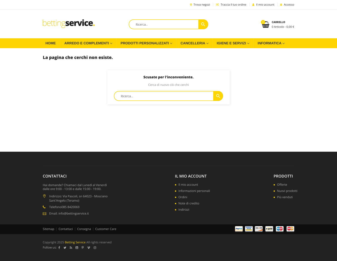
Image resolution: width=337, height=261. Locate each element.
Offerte (282, 185)
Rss (71, 247)
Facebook (59, 247)
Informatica (270, 43)
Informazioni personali (194, 191)
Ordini (182, 197)
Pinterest (83, 247)
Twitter (65, 247)
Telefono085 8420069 (64, 207)
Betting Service (75, 242)
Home (51, 43)
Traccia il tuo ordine (231, 4)
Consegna (84, 229)
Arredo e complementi (87, 43)
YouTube (77, 247)
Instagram (95, 247)
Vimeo (88, 247)
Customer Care (105, 229)
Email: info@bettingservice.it (69, 214)
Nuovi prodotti (287, 191)
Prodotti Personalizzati (145, 43)
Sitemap (48, 229)
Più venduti (285, 197)
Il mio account (191, 176)
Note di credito (188, 203)
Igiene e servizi (232, 43)
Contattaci (65, 229)
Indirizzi (183, 210)
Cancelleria (193, 43)
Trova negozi (200, 4)
